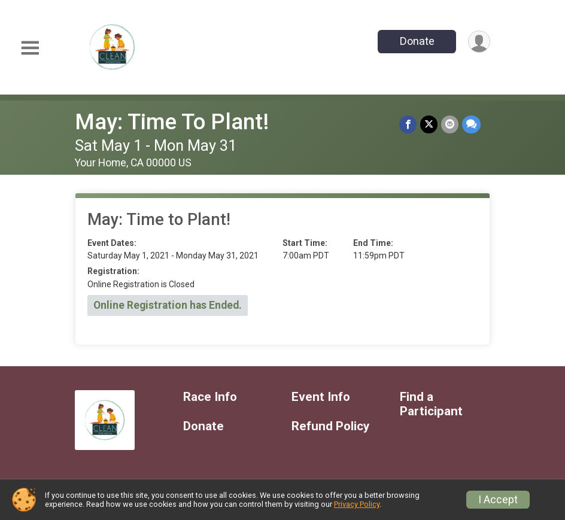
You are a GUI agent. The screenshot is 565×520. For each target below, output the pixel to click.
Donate (417, 41)
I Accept (498, 500)
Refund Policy (330, 426)
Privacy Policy (356, 504)
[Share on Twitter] (429, 124)
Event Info (320, 397)
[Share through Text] (471, 124)
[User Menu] (479, 42)
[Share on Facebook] (408, 124)
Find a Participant (431, 404)
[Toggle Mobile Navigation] (30, 48)
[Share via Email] (449, 124)
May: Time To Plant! (172, 122)
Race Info (210, 397)
